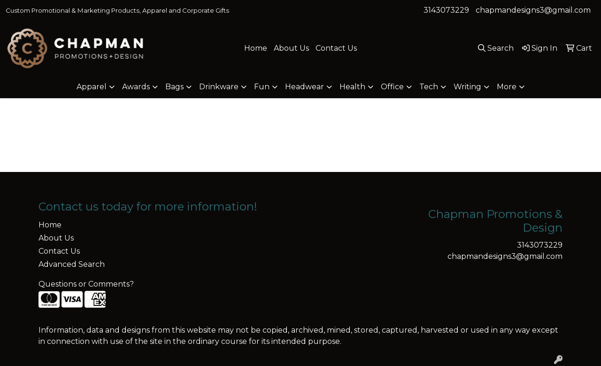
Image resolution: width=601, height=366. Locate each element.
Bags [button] (174, 86)
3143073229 (446, 10)
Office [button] (392, 86)
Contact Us (336, 48)
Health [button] (352, 86)
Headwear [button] (304, 86)
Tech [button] (428, 86)
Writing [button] (467, 86)
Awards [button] (136, 86)
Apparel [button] (92, 86)
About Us (291, 48)
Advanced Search (72, 264)
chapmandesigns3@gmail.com (533, 10)
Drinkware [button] (219, 86)
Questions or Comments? (86, 284)
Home (255, 48)
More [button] (506, 86)
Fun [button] (262, 86)
